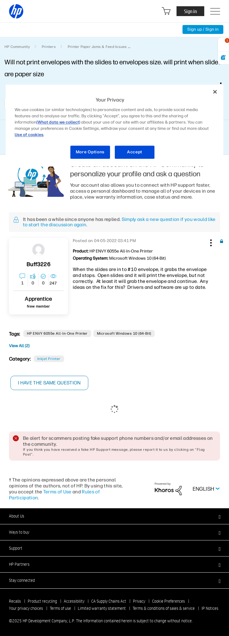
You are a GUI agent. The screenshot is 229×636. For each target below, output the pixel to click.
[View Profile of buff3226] (38, 264)
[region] (114, 125)
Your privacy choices (26, 608)
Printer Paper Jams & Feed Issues (97, 47)
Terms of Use (57, 492)
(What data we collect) (58, 122)
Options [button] (224, 85)
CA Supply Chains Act (108, 601)
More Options (90, 152)
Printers (49, 47)
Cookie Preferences (168, 601)
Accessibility (74, 601)
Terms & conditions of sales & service (164, 608)
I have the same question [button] (49, 383)
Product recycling (42, 601)
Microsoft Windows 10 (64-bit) (124, 333)
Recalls (15, 601)
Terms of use (60, 608)
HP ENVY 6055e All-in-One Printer (57, 333)
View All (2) (19, 345)
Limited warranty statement (102, 608)
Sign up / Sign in (203, 29)
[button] (210, 242)
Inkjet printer (49, 359)
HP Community (17, 47)
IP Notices (210, 608)
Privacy (139, 601)
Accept (134, 152)
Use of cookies (29, 134)
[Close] (215, 92)
